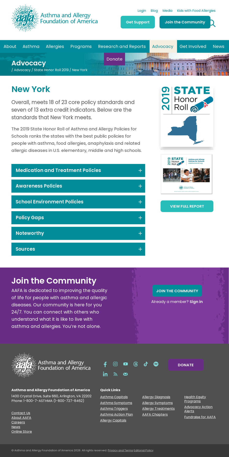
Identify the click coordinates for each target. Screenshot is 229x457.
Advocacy (162, 46)
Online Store (21, 432)
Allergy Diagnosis (156, 397)
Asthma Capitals (114, 397)
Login (142, 11)
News (218, 46)
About (10, 46)
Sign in (196, 301)
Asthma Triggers (114, 409)
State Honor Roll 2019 (51, 70)
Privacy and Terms (120, 450)
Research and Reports (122, 46)
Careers (18, 423)
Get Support (138, 22)
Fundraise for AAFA (200, 417)
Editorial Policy (143, 450)
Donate (114, 59)
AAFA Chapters (155, 414)
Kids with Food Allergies (196, 11)
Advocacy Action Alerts (198, 409)
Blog (154, 11)
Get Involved (193, 46)
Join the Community (185, 22)
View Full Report (187, 206)
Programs (81, 46)
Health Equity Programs (195, 399)
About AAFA (21, 418)
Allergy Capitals (113, 420)
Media (167, 11)
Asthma (31, 46)
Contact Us (20, 413)
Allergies (55, 46)
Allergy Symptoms (157, 403)
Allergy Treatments (158, 409)
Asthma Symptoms (116, 403)
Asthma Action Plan (116, 414)
